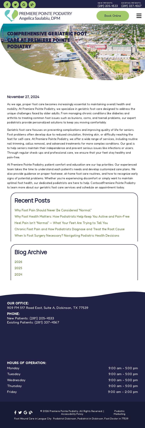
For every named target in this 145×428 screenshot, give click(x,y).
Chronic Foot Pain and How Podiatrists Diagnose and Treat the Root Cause (70, 229)
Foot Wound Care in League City (32, 418)
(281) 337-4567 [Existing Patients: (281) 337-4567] (33, 322)
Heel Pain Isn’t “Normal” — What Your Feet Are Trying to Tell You (61, 223)
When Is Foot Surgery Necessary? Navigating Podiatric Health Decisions (67, 235)
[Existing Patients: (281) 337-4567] (131, 5)
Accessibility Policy (72, 414)
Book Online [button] (112, 15)
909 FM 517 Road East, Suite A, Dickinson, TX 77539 (47, 308)
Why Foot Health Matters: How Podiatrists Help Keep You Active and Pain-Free (72, 216)
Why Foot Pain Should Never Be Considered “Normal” (53, 210)
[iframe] (38, 339)
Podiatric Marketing (119, 412)
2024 (18, 274)
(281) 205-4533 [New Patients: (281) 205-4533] (30, 318)
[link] (7, 4)
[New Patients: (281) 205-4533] (108, 5)
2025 (18, 268)
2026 (18, 262)
